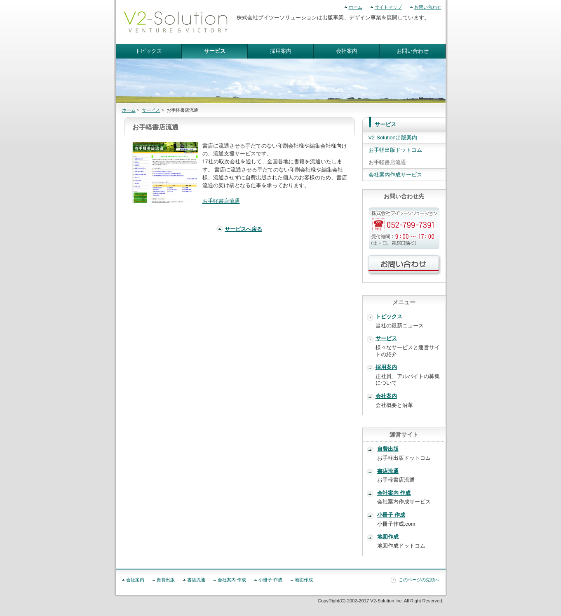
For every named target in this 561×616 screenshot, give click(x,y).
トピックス (148, 51)
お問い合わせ (427, 7)
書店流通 (388, 471)
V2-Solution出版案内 (393, 137)
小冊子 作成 (391, 515)
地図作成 (388, 537)
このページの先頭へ (419, 579)
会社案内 (346, 51)
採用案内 (280, 51)
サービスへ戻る (243, 229)
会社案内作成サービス (395, 175)
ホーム (355, 7)
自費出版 (388, 449)
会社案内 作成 (394, 493)
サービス (214, 51)
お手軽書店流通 (221, 201)
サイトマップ (388, 7)
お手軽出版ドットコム (395, 150)
